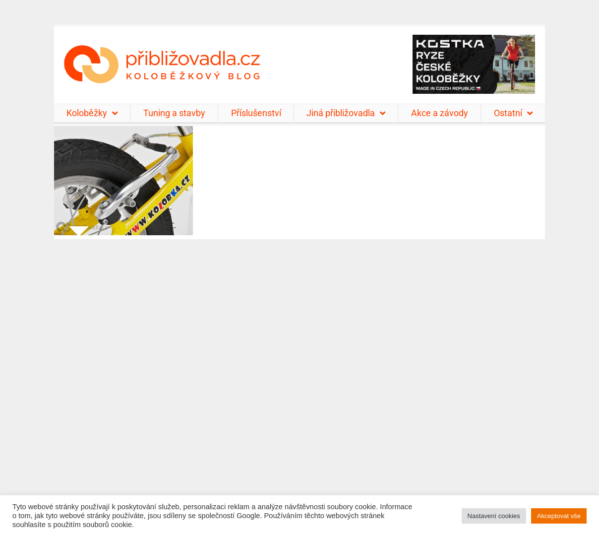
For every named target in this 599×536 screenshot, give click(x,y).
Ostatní (513, 113)
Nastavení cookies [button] (494, 516)
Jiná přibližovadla (345, 113)
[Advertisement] (299, 381)
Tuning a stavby (174, 113)
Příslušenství (256, 113)
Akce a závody (439, 113)
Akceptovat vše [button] (559, 516)
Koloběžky (92, 113)
